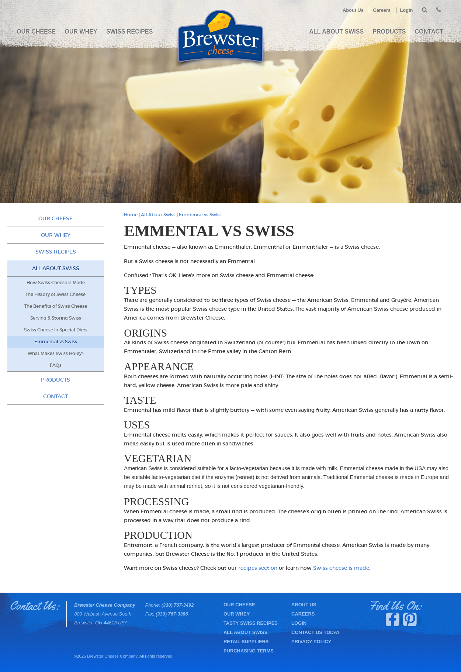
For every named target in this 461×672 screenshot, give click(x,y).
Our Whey (81, 31)
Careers (382, 10)
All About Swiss (336, 31)
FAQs (56, 365)
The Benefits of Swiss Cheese (55, 306)
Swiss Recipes (129, 31)
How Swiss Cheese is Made (56, 282)
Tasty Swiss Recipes (250, 623)
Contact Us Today (315, 632)
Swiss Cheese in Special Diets (55, 329)
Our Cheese (36, 31)
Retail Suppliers (246, 641)
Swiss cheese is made (341, 568)
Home (131, 214)
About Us (353, 10)
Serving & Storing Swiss (55, 318)
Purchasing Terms (248, 651)
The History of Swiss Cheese (55, 294)
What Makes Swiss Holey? (55, 353)
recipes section (257, 568)
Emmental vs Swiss (200, 214)
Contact (429, 31)
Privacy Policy (311, 641)
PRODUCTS (389, 31)
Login (406, 10)
